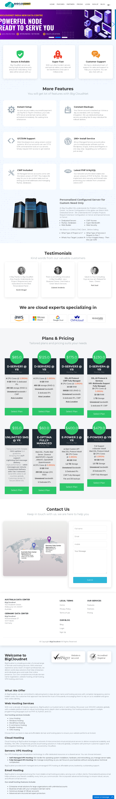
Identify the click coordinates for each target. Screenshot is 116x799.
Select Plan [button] (17, 411)
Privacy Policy (65, 609)
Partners (71, 4)
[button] (113, 24)
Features (60, 4)
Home (52, 4)
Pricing (80, 4)
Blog (103, 4)
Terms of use (65, 613)
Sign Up (95, 4)
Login (87, 4)
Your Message (90, 561)
